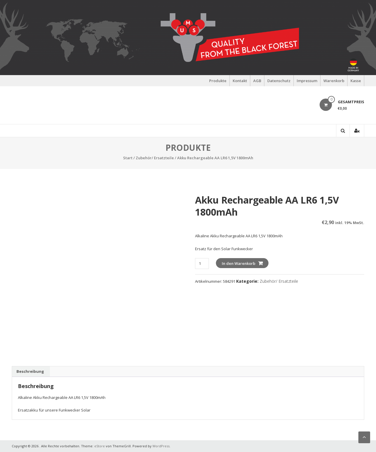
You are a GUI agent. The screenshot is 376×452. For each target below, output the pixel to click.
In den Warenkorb (238, 263)
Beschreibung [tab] (30, 371)
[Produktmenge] (202, 263)
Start (127, 157)
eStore (99, 446)
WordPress (160, 446)
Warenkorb (333, 80)
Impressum (307, 80)
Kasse (355, 80)
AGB (257, 80)
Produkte (217, 80)
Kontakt (240, 80)
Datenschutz (279, 80)
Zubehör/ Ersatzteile (155, 157)
